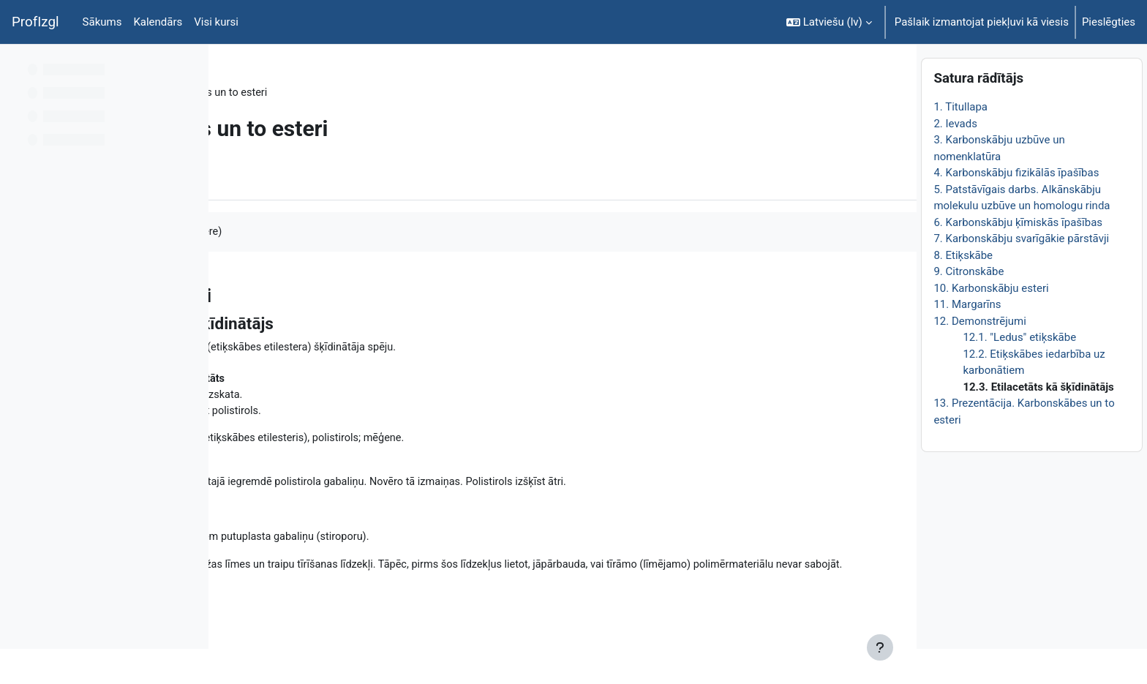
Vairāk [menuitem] (330, 177)
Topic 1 (318, 92)
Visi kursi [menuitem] (216, 22)
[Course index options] (189, 66)
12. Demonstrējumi (979, 355)
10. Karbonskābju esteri (990, 322)
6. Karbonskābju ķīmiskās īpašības (1017, 256)
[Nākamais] (900, 291)
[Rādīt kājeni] (880, 647)
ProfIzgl (35, 22)
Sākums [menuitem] (102, 22)
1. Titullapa (960, 142)
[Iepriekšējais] (224, 291)
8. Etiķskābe (963, 289)
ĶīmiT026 (260, 92)
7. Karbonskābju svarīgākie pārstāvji (1021, 273)
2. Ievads (955, 158)
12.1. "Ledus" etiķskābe (1019, 372)
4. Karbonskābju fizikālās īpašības (1016, 207)
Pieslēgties (1108, 22)
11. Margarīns (967, 339)
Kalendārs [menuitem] (157, 22)
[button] (829, 22)
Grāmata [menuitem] (270, 177)
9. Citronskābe (968, 306)
